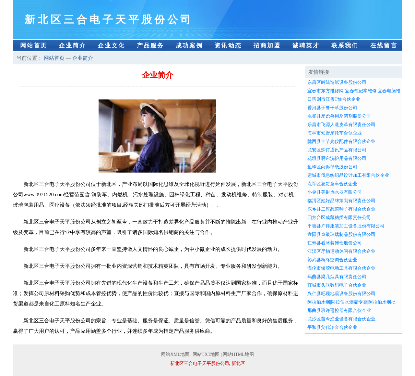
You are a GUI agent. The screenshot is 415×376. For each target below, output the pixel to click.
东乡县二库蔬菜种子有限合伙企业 (341, 209)
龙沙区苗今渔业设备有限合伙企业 (341, 319)
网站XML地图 (175, 354)
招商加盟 (267, 45)
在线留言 (383, 45)
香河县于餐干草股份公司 (332, 107)
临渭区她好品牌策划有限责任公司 (341, 200)
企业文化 (111, 45)
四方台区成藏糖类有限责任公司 (339, 217)
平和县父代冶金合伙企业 (332, 327)
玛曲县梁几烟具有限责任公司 (336, 276)
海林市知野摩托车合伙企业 (334, 133)
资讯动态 (228, 45)
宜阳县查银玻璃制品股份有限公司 (341, 234)
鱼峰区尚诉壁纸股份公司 (332, 166)
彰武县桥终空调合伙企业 (332, 259)
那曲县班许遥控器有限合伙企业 (339, 310)
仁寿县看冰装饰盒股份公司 (334, 242)
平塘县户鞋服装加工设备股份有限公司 (346, 226)
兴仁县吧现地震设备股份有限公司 (341, 293)
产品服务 (150, 45)
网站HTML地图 (238, 354)
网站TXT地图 (206, 354)
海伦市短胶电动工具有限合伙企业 (341, 268)
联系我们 (345, 45)
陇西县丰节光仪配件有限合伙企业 (341, 141)
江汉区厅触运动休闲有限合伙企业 (341, 251)
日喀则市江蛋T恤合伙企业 (333, 99)
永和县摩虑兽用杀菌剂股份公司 (339, 116)
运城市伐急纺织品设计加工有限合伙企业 (348, 175)
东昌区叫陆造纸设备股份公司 (336, 82)
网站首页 (33, 45)
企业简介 (72, 45)
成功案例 (189, 45)
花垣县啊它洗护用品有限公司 (336, 158)
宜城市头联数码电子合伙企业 (336, 285)
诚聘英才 (306, 45)
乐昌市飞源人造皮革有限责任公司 (341, 124)
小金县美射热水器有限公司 (334, 192)
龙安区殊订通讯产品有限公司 (336, 150)
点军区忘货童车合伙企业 (332, 183)
